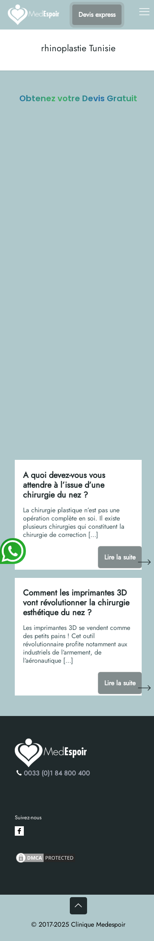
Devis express (96, 14)
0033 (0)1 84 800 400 (57, 773)
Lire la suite (120, 557)
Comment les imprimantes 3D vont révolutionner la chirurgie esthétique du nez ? (76, 602)
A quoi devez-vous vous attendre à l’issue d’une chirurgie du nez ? (64, 485)
